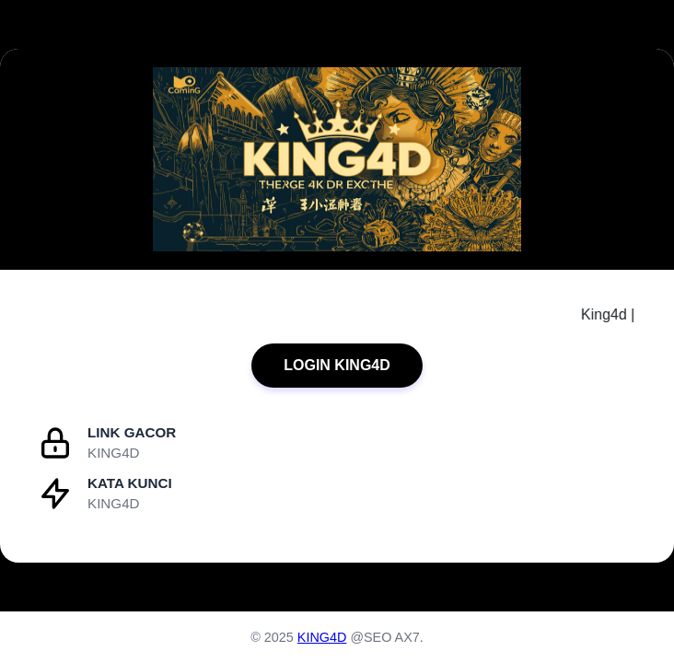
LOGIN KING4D (337, 365)
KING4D (322, 637)
